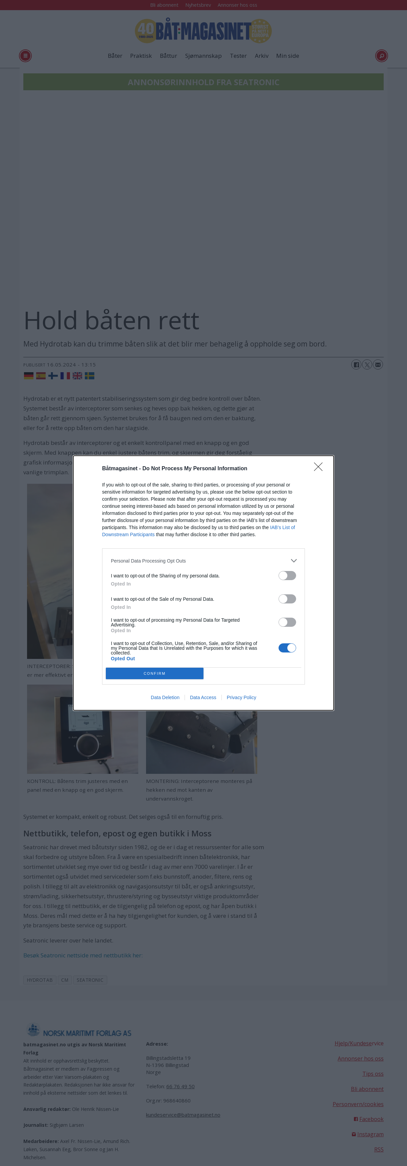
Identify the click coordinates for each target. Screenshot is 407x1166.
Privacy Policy (241, 697)
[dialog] (203, 583)
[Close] (320, 468)
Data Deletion (165, 697)
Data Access (203, 697)
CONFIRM (154, 673)
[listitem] (203, 560)
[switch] (287, 575)
